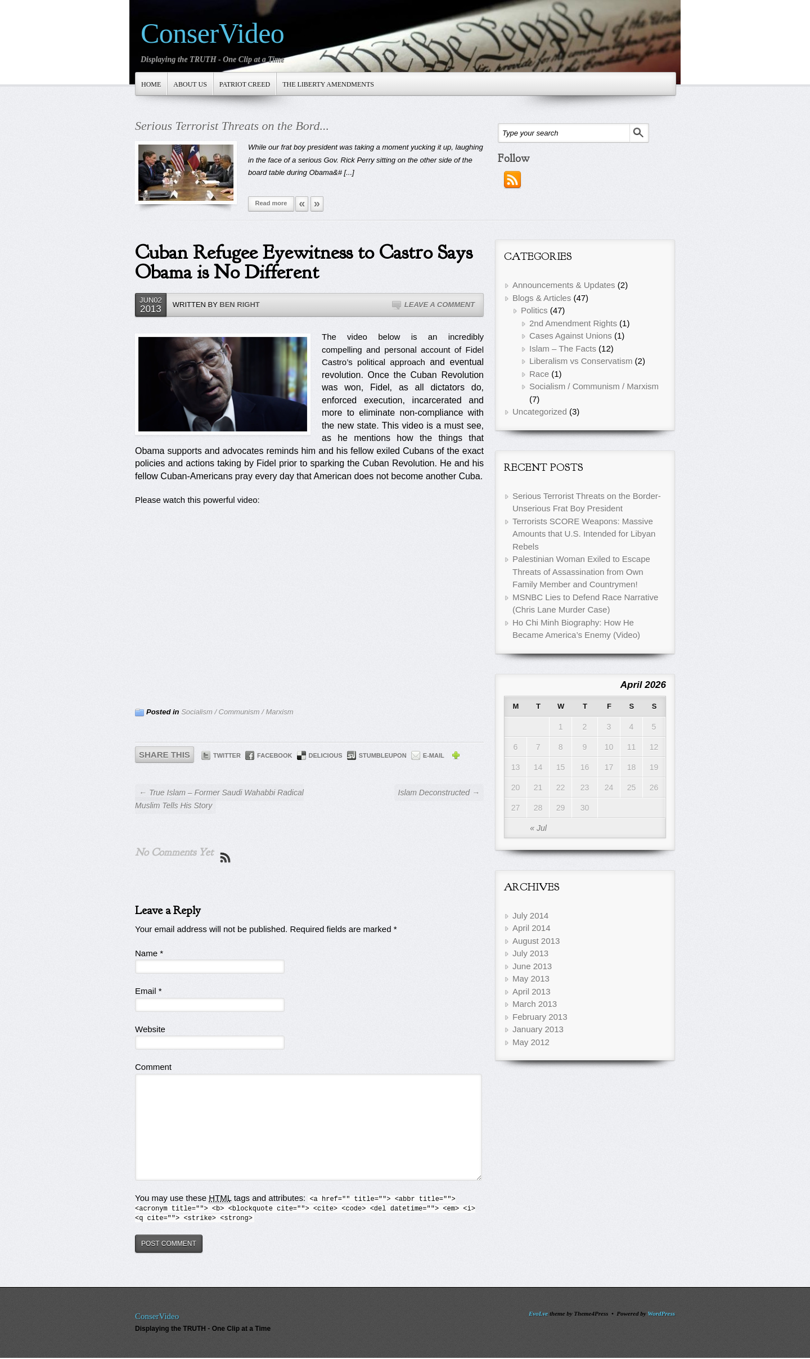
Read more (271, 203)
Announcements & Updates (563, 285)
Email (148, 991)
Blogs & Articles (541, 298)
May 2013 (531, 978)
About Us (189, 84)
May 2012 (531, 1042)
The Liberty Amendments (328, 84)
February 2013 (540, 1017)
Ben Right (239, 304)
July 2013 (530, 953)
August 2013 (536, 941)
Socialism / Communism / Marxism (237, 712)
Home (151, 84)
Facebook (274, 755)
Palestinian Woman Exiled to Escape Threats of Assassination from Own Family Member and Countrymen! (581, 571)
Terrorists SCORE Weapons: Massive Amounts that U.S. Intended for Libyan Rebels (583, 533)
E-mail (433, 755)
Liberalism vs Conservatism (580, 361)
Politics (534, 310)
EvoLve (538, 1313)
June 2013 (532, 966)
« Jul (538, 828)
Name (149, 953)
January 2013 (538, 1029)
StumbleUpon (383, 755)
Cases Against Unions (570, 335)
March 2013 (534, 1004)
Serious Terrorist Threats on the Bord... (232, 126)
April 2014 (531, 928)
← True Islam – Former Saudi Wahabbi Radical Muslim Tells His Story (219, 799)
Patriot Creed (244, 84)
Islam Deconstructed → (439, 792)
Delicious (326, 755)
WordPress (661, 1313)
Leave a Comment (439, 304)
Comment (153, 1067)
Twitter (227, 755)
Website (150, 1029)
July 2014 (530, 915)
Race (539, 374)
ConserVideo (212, 33)
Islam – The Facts (562, 348)
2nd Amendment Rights (573, 323)
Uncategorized (539, 411)
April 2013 (531, 991)
